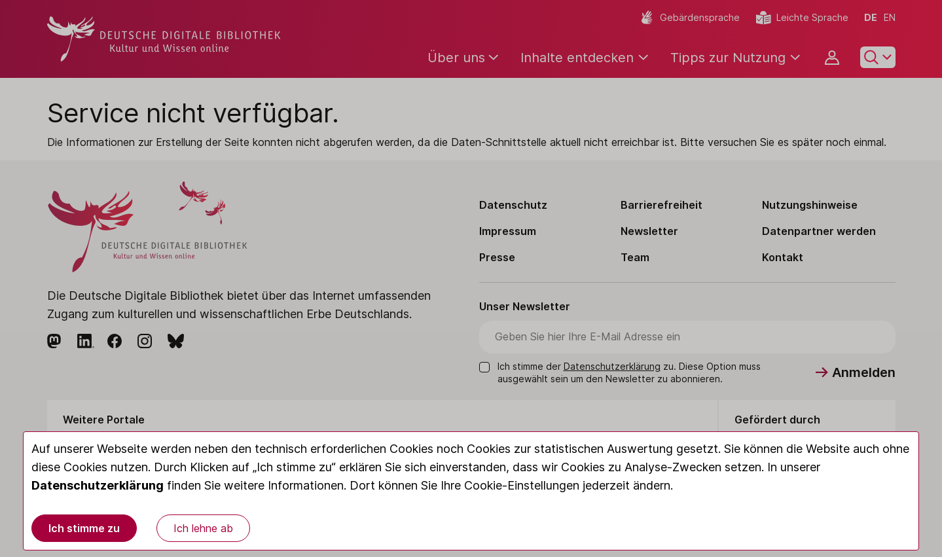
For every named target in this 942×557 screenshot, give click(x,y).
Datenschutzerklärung (97, 485)
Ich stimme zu (84, 528)
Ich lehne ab (203, 528)
